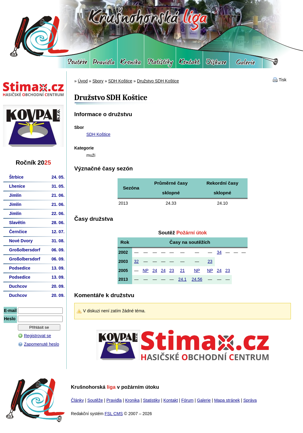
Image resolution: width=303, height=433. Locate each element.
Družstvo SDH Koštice (158, 81)
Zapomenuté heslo (41, 344)
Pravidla (103, 63)
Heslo (9, 318)
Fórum (216, 63)
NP (145, 270)
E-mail (10, 310)
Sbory (98, 81)
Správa (250, 400)
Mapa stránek (227, 400)
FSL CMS (114, 413)
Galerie (245, 63)
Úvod (83, 81)
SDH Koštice (120, 81)
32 (136, 261)
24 (154, 270)
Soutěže (77, 63)
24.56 (196, 279)
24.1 (182, 279)
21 (182, 270)
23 (210, 261)
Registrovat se (37, 335)
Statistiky (160, 63)
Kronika (131, 63)
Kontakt (189, 63)
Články (77, 400)
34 (219, 252)
